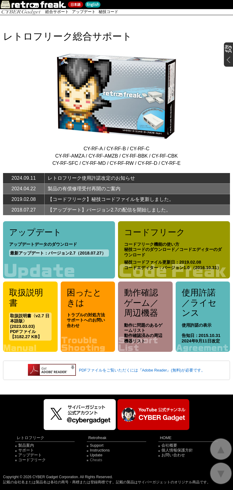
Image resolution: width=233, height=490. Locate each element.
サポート (26, 450)
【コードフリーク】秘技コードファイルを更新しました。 (111, 199)
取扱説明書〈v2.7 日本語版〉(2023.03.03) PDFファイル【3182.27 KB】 (29, 326)
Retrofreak (97, 438)
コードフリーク (32, 460)
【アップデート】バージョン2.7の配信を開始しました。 (109, 209)
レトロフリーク (30, 438)
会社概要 (169, 445)
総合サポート (57, 11)
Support (96, 445)
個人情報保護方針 (177, 450)
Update (96, 455)
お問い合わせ (173, 455)
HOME (165, 438)
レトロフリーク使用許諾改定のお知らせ (91, 178)
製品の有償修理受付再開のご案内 (84, 188)
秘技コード (108, 11)
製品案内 (26, 445)
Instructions (100, 450)
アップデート (84, 11)
